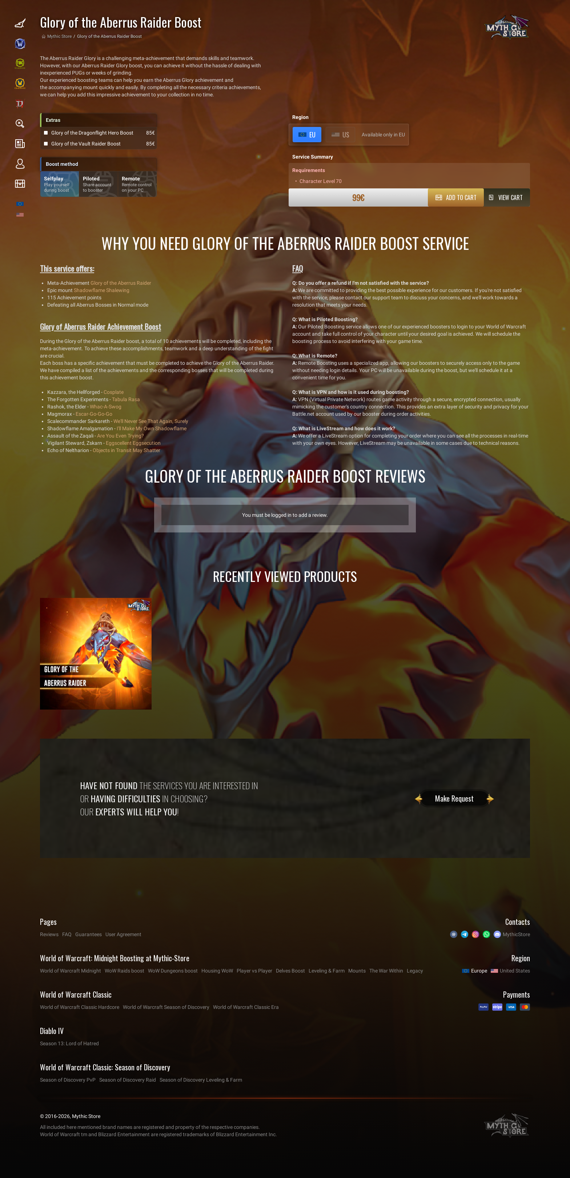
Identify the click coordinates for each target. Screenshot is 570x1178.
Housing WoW (217, 971)
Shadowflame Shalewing (101, 290)
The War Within (386, 971)
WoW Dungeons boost (173, 971)
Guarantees (88, 934)
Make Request (454, 798)
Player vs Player (254, 971)
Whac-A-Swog (105, 407)
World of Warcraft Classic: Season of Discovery (105, 1067)
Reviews (49, 934)
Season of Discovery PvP (68, 1080)
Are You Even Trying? (120, 436)
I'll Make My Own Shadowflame (151, 428)
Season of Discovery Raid (127, 1080)
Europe (479, 971)
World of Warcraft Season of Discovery (166, 1007)
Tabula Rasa (126, 399)
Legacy (415, 971)
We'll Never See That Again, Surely (150, 421)
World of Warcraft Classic (76, 994)
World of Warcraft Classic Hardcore (79, 1007)
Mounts (357, 971)
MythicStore (516, 934)
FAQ (67, 934)
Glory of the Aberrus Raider (121, 283)
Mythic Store (59, 36)
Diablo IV (52, 1030)
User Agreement (123, 934)
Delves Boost (290, 971)
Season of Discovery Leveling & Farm (201, 1080)
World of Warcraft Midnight (70, 971)
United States (515, 971)
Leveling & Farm (327, 971)
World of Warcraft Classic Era (246, 1007)
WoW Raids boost (124, 971)
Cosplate (114, 392)
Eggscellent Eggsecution (133, 443)
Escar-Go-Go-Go (94, 414)
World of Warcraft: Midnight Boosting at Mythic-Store (114, 958)
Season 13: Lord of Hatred (69, 1043)
